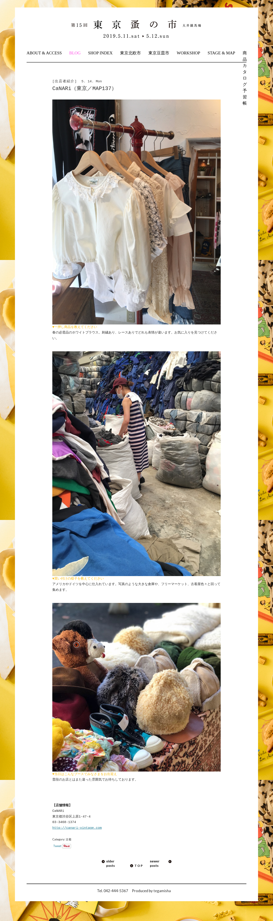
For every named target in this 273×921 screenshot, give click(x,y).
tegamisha (162, 890)
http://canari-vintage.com (77, 828)
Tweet (57, 846)
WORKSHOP (188, 53)
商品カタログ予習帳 (244, 78)
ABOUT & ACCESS (44, 53)
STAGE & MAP (221, 53)
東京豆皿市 (158, 53)
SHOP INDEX (100, 53)
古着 (68, 839)
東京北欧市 (130, 53)
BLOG (75, 53)
